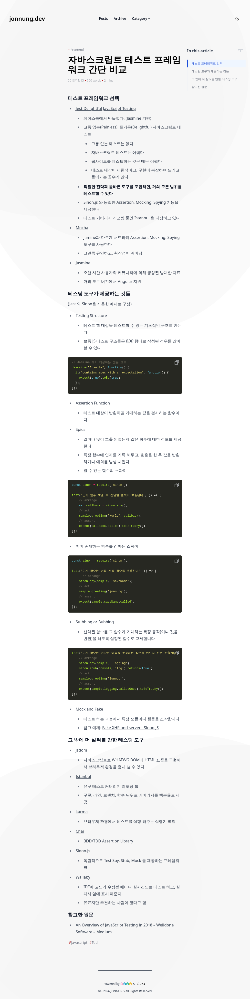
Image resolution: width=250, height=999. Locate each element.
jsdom (81, 750)
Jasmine (83, 263)
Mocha (82, 227)
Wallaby (83, 877)
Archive (120, 18)
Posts (103, 18)
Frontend (77, 50)
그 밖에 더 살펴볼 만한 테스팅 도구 (214, 79)
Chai (80, 831)
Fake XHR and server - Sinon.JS (130, 727)
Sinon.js (83, 850)
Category (141, 18)
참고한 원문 (199, 87)
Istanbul (83, 776)
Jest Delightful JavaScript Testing (106, 108)
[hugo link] (126, 983)
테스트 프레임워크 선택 (207, 63)
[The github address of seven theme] (140, 983)
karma (82, 811)
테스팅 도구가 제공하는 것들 (210, 71)
